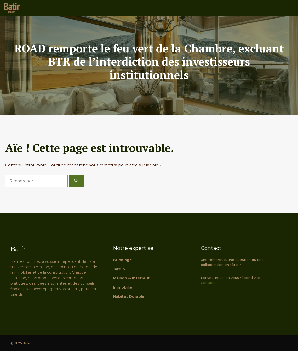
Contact (208, 283)
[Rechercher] (76, 181)
